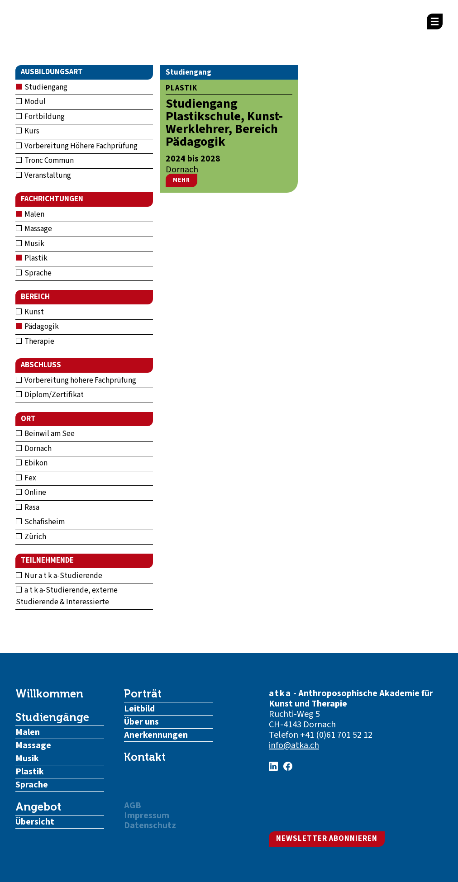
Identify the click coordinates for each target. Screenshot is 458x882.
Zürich (31, 536)
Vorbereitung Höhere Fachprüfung (77, 146)
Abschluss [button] (41, 365)
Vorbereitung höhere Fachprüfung (76, 380)
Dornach (34, 448)
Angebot (38, 807)
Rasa (27, 507)
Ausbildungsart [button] (52, 71)
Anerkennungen (156, 735)
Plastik (32, 258)
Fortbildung (40, 116)
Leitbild (139, 708)
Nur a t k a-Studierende (59, 575)
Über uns (141, 722)
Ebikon (32, 463)
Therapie (35, 341)
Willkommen (49, 694)
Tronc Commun (45, 160)
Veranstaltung (43, 175)
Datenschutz (150, 825)
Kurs (27, 131)
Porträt (143, 694)
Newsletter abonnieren (326, 838)
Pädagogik (37, 326)
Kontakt (145, 757)
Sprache (34, 273)
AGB (132, 805)
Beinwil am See (45, 433)
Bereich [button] (35, 296)
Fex (26, 478)
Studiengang (41, 87)
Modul (31, 101)
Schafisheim (40, 522)
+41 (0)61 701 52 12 (336, 735)
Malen (30, 214)
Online (31, 492)
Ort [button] (28, 418)
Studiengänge (52, 717)
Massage (34, 228)
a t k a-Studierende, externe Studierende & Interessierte (67, 596)
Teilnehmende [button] (47, 560)
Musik (30, 243)
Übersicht (34, 822)
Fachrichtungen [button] (52, 199)
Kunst (30, 312)
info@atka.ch (294, 745)
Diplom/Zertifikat (50, 394)
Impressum (146, 815)
